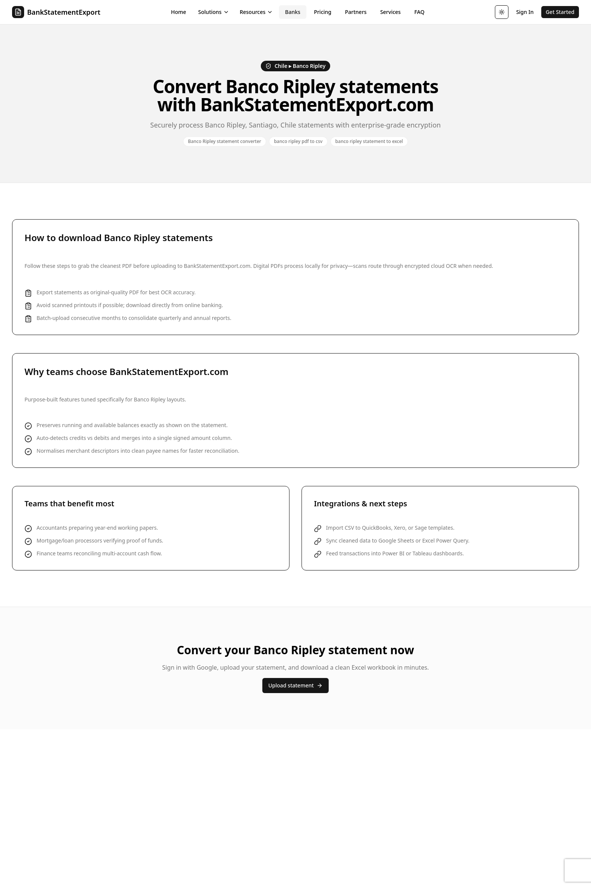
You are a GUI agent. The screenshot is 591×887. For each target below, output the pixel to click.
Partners (355, 11)
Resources (256, 11)
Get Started (560, 11)
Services (390, 11)
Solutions (213, 11)
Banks (292, 11)
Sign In (524, 11)
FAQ (419, 11)
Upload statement (295, 685)
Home (178, 11)
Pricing (322, 11)
